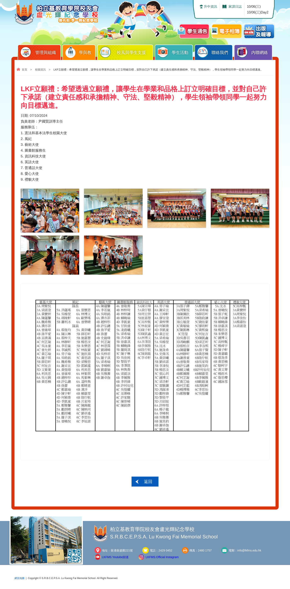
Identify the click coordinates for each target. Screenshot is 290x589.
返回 (148, 481)
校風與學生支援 (126, 51)
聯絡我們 (215, 51)
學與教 (79, 51)
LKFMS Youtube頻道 (115, 557)
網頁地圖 (19, 578)
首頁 (24, 69)
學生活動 (175, 51)
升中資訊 (210, 6)
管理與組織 (40, 51)
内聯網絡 (254, 51)
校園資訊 (40, 69)
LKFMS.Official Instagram (162, 557)
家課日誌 (235, 6)
